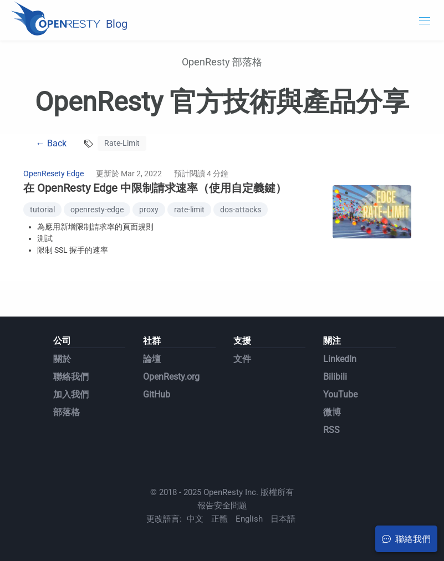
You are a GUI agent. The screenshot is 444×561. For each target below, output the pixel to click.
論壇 (152, 359)
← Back (51, 143)
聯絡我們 (71, 376)
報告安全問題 (222, 506)
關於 (62, 359)
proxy (149, 209)
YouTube (340, 394)
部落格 (66, 412)
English (249, 519)
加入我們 (71, 394)
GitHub (156, 394)
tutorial (42, 209)
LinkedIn (339, 359)
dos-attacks (240, 209)
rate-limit (189, 209)
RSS (331, 430)
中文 (195, 519)
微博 (332, 412)
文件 (242, 359)
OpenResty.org (171, 376)
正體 (219, 519)
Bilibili (335, 376)
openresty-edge (97, 209)
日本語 (283, 519)
